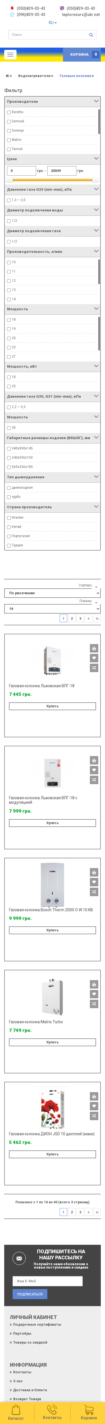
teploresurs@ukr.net (81, 15)
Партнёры (22, 1334)
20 (14, 338)
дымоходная (22, 488)
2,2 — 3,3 (18, 407)
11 (14, 271)
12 (14, 281)
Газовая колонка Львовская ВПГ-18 (41, 686)
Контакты (22, 1372)
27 (14, 356)
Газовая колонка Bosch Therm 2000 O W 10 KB (51, 910)
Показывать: (89, 601)
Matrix (16, 140)
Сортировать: (89, 585)
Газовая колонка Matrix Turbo (36, 1022)
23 (14, 347)
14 (14, 299)
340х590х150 (22, 458)
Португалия (21, 536)
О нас (18, 1381)
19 (14, 329)
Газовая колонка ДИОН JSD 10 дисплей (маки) (52, 1134)
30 (14, 428)
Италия (17, 517)
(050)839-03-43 (81, 8)
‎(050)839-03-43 (31, 8)
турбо (16, 497)
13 (14, 290)
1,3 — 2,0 (18, 200)
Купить (52, 706)
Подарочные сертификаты (37, 1325)
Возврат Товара (27, 1399)
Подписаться (30, 1294)
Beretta (17, 112)
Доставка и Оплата (30, 1390)
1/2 (14, 221)
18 (14, 319)
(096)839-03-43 (31, 15)
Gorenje (18, 130)
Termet (17, 149)
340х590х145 (22, 448)
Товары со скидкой (30, 1342)
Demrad (18, 121)
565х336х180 (22, 467)
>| (97, 619)
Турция (17, 545)
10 (14, 262)
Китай (16, 527)
